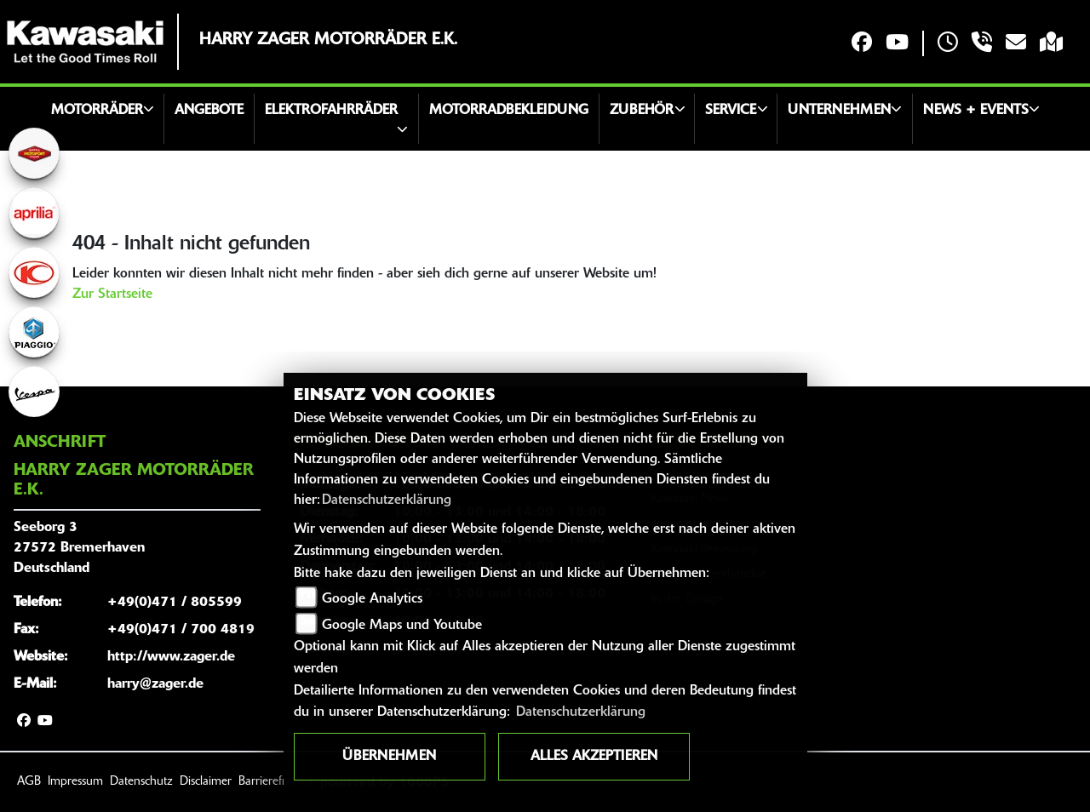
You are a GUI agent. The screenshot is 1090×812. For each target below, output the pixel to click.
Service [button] (730, 110)
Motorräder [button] (97, 110)
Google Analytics (372, 599)
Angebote (209, 110)
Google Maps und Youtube (402, 625)
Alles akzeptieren (594, 756)
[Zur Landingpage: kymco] (34, 272)
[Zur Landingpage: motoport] (34, 153)
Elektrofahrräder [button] (331, 110)
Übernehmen (389, 756)
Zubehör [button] (642, 110)
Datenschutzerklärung (386, 500)
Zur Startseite (112, 294)
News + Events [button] (976, 110)
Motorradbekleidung (508, 110)
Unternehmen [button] (839, 110)
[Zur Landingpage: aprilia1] (34, 212)
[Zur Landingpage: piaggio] (34, 331)
